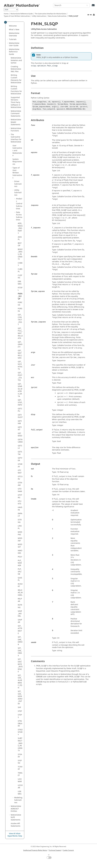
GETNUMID (20, 440)
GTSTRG (20, 496)
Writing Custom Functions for (16, 90)
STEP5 (20, 716)
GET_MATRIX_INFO (20, 354)
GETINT (20, 428)
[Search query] (71, 5)
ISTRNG (20, 521)
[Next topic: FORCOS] (91, 15)
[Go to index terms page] (90, 6)
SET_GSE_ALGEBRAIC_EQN (20, 681)
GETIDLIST (20, 416)
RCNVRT (20, 585)
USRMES (19, 792)
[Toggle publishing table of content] (5, 22)
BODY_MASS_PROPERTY (20, 254)
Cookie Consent (68, 850)
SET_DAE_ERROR (20, 641)
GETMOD (20, 434)
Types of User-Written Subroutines (17, 16)
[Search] (86, 5)
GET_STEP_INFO (20, 402)
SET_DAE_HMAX (20, 652)
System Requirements (17, 161)
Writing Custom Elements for (16, 79)
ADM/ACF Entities (16, 808)
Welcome (13, 26)
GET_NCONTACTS (20, 365)
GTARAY (20, 465)
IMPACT (20, 514)
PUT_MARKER (20, 563)
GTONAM (20, 490)
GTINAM (20, 484)
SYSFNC (20, 761)
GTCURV (20, 477)
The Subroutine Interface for (50, 14)
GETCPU (20, 410)
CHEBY (20, 264)
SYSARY (20, 755)
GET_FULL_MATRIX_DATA (20, 333)
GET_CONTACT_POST (20, 319)
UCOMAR (20, 780)
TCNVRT (20, 768)
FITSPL (20, 289)
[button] (8, 26)
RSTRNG (20, 606)
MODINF (20, 539)
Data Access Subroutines (57, 16)
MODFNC (20, 533)
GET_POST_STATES (20, 376)
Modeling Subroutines (18, 800)
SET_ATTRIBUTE (20, 630)
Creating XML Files (16, 69)
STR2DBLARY (20, 723)
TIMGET (20, 774)
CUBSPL (20, 270)
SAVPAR (20, 621)
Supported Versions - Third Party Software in (16, 102)
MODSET (20, 545)
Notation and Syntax (16, 60)
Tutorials (12, 39)
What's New (14, 29)
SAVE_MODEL (20, 613)
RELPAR (20, 600)
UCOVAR (20, 786)
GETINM (20, 422)
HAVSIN (20, 508)
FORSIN (20, 309)
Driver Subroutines (18, 184)
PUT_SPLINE (20, 571)
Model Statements (16, 122)
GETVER (20, 459)
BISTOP (20, 244)
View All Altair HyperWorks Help (14, 834)
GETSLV (20, 447)
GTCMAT (20, 471)
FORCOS (20, 303)
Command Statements (16, 113)
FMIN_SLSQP (73, 16)
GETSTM (20, 453)
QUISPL (20, 579)
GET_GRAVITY (20, 344)
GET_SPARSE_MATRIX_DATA (20, 390)
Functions (16, 129)
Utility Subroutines (39, 16)
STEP (20, 711)
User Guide (14, 44)
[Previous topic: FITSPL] (89, 15)
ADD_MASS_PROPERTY (20, 228)
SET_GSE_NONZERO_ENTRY (20, 697)
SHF (19, 707)
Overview (14, 34)
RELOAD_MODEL (20, 592)
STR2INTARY (20, 732)
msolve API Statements (15, 824)
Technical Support (55, 850)
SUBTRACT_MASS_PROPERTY (20, 744)
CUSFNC (20, 276)
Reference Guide (21, 14)
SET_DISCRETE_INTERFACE (20, 665)
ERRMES (19, 282)
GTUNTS (19, 502)
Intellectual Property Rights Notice (35, 850)
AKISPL (20, 238)
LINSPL (20, 527)
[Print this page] (94, 15)
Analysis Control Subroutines (19, 203)
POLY (20, 556)
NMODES (20, 551)
